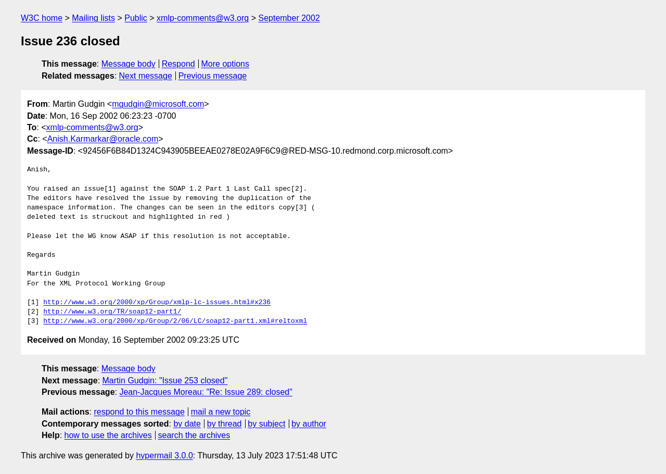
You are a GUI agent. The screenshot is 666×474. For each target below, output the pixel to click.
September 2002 (288, 18)
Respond (178, 63)
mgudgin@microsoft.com (158, 103)
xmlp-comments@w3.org (203, 18)
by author (308, 423)
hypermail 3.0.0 (164, 455)
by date (186, 423)
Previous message (212, 75)
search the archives (194, 435)
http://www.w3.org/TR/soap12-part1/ (112, 312)
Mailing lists (93, 18)
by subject (266, 423)
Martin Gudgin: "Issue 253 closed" (165, 380)
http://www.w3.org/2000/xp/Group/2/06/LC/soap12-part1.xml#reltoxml (175, 321)
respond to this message (139, 411)
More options (225, 63)
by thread (224, 423)
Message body (128, 63)
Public (135, 18)
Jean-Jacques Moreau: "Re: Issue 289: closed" (205, 392)
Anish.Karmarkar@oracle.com (103, 138)
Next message (145, 75)
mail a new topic (221, 411)
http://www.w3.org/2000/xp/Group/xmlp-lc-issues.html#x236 (157, 302)
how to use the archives (108, 435)
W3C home (41, 18)
